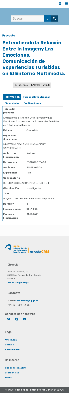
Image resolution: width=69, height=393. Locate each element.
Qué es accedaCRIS (15, 368)
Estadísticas (21, 85)
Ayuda (8, 377)
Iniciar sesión (60, 4)
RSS (46, 85)
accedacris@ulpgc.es (26, 300)
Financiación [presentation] (12, 103)
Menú (66, 4)
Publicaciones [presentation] (32, 103)
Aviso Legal (11, 340)
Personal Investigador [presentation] (36, 97)
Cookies (9, 344)
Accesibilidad (12, 349)
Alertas (35, 85)
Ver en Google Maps (18, 282)
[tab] (12, 97)
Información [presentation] (12, 96)
